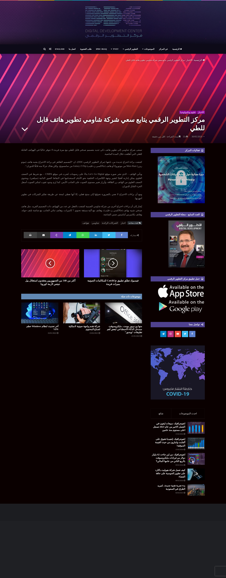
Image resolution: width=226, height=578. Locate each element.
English (59, 49)
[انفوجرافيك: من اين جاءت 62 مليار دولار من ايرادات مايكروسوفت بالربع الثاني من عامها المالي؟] (196, 460)
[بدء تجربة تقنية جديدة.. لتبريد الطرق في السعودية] (187, 497)
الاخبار (189, 60)
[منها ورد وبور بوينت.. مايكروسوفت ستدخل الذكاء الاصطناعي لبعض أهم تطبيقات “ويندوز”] (123, 312)
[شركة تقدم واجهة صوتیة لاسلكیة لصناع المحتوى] (81, 312)
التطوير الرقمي (131, 49)
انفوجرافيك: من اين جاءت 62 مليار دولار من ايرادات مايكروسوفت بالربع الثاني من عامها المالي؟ (168, 459)
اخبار (123, 223)
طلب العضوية (85, 49)
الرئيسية (177, 49)
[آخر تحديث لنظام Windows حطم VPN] (39, 312)
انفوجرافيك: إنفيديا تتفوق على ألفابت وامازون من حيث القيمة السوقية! (170, 443)
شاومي (95, 223)
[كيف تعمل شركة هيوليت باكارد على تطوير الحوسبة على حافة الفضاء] (196, 476)
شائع (161, 413)
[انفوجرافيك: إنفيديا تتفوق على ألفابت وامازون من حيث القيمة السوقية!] (196, 445)
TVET (115, 49)
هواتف (86, 223)
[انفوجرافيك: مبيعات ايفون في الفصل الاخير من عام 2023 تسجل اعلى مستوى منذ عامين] (196, 429)
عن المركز (163, 49)
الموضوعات (149, 49)
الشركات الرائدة (110, 223)
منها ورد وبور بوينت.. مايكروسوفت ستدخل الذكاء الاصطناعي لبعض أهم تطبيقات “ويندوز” (124, 329)
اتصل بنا (72, 49)
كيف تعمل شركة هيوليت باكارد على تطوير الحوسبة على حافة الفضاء (170, 475)
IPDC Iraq (101, 49)
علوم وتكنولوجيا (187, 111)
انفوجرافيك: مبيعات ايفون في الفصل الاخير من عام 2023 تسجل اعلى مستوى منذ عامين (169, 428)
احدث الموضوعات (188, 413)
